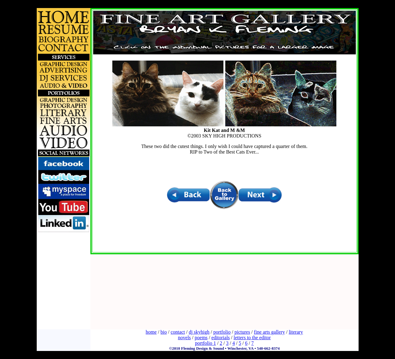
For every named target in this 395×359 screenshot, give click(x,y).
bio (163, 332)
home (151, 332)
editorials (220, 337)
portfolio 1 (205, 343)
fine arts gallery (269, 332)
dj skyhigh (199, 332)
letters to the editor (252, 337)
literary (296, 332)
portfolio (222, 332)
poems (201, 337)
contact (178, 332)
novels (184, 337)
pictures (242, 332)
